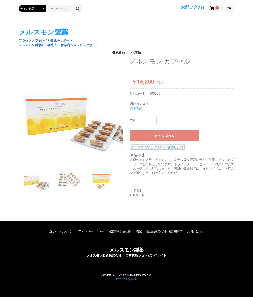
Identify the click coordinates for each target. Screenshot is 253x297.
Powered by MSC (126, 279)
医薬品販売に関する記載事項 (164, 231)
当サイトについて (60, 231)
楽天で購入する (157, 147)
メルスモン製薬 (127, 250)
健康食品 (118, 52)
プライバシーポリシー (90, 231)
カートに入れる (164, 135)
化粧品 (136, 52)
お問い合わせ (195, 231)
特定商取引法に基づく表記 (125, 231)
